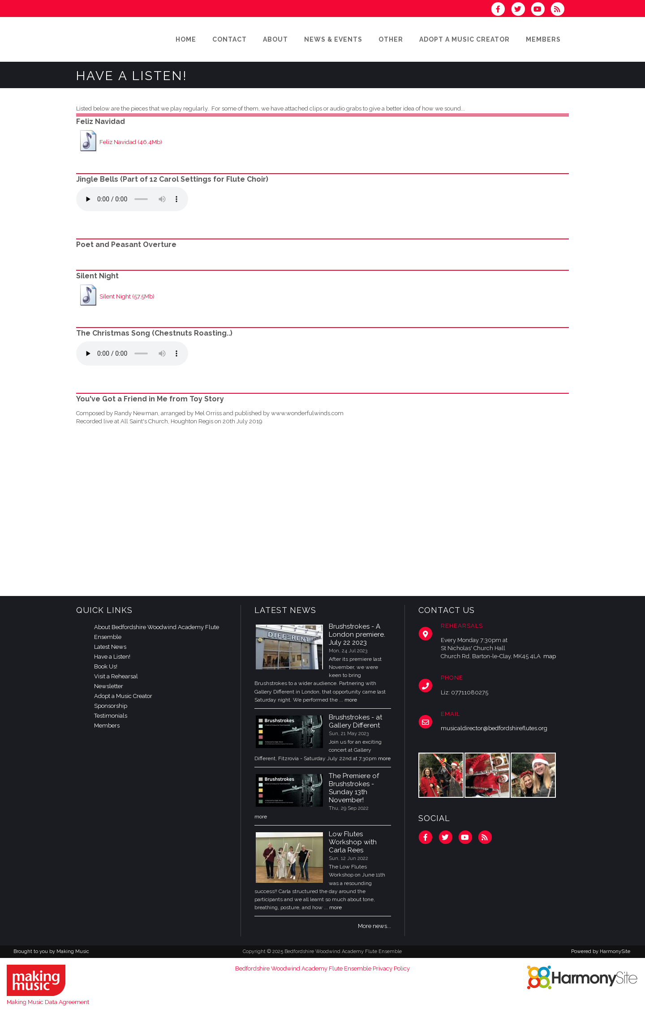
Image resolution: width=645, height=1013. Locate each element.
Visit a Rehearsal (116, 676)
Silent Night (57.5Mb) (127, 296)
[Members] (543, 39)
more (350, 700)
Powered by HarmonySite (600, 951)
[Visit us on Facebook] (501, 10)
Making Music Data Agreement (48, 1002)
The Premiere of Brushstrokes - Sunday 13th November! (354, 788)
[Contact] (229, 39)
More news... (374, 926)
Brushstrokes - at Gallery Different (355, 721)
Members (107, 725)
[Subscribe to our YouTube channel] (540, 10)
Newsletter (108, 686)
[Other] (390, 39)
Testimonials (110, 715)
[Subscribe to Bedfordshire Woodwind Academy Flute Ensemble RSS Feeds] (559, 10)
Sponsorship (110, 705)
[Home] (186, 39)
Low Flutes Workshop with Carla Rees (353, 842)
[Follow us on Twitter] (520, 10)
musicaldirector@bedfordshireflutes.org (494, 728)
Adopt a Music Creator (123, 696)
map (549, 656)
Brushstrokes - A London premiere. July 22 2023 (357, 634)
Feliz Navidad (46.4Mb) (130, 142)
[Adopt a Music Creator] (464, 39)
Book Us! (105, 666)
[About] (275, 39)
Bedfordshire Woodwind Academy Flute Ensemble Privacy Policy (322, 968)
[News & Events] (333, 39)
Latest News (110, 646)
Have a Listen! (112, 656)
